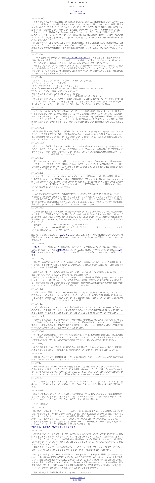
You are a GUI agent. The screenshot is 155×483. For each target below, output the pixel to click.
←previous (74, 13)
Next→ (82, 13)
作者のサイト (63, 250)
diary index (77, 11)
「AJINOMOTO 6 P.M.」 (77, 58)
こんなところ (65, 235)
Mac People (38, 247)
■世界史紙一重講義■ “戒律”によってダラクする (53, 427)
